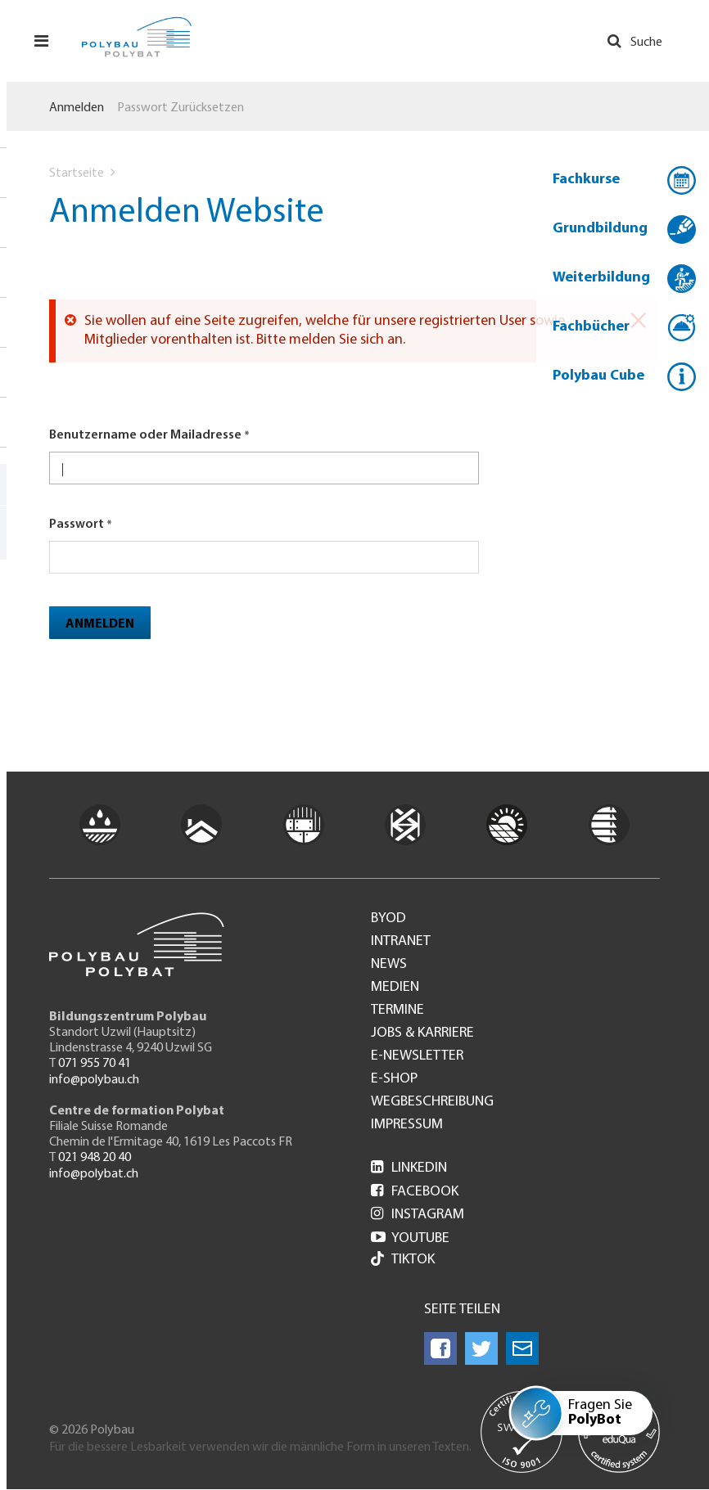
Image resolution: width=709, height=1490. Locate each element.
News (389, 964)
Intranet (401, 941)
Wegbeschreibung (432, 1102)
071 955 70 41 (94, 1063)
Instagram (417, 1214)
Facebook (414, 1192)
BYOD (388, 919)
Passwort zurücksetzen (180, 108)
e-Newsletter (417, 1056)
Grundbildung (600, 228)
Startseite (76, 173)
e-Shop (394, 1079)
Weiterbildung (601, 278)
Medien (395, 987)
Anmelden (76, 108)
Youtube (410, 1238)
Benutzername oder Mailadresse (145, 435)
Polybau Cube (598, 376)
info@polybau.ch (94, 1080)
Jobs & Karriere (422, 1033)
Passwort (76, 524)
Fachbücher (591, 327)
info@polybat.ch (93, 1174)
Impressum (407, 1125)
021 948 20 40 (94, 1157)
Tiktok (403, 1260)
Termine (397, 1010)
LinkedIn (409, 1168)
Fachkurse (586, 179)
